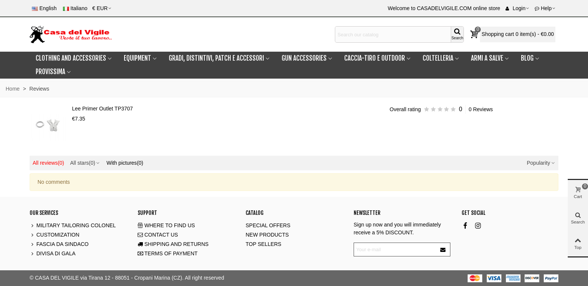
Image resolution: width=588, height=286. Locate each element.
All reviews (48, 163)
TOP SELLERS (263, 244)
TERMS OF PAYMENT (168, 254)
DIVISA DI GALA (52, 254)
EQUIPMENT (137, 58)
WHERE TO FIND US (166, 225)
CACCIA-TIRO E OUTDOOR (374, 58)
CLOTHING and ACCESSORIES (71, 58)
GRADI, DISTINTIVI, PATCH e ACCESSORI (216, 58)
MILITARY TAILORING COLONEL (73, 225)
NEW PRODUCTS (267, 235)
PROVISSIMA (50, 72)
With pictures (124, 163)
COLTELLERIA (438, 58)
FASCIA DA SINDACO (59, 244)
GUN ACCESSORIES (304, 58)
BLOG (527, 58)
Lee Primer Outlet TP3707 (102, 109)
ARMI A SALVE (487, 58)
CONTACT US (158, 235)
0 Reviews (481, 109)
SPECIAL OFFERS (268, 225)
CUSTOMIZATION (55, 235)
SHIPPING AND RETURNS (173, 244)
